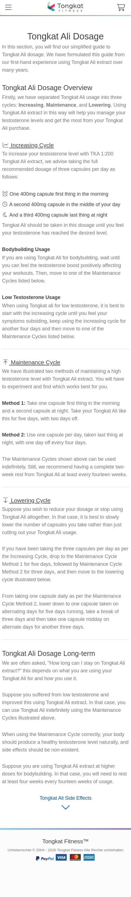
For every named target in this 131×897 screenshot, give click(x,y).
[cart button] (121, 8)
